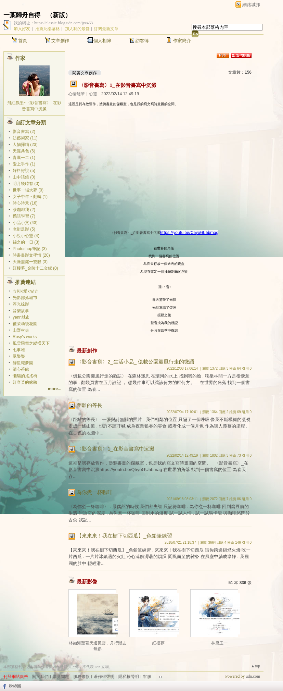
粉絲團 (15, 685)
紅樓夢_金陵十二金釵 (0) (35, 268)
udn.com (253, 676)
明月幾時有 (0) (26, 183)
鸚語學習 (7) (24, 216)
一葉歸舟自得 (21, 15)
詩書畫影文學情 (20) (31, 255)
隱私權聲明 (128, 676)
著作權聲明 (104, 676)
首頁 (22, 40)
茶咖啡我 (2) (24, 209)
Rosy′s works (25, 336)
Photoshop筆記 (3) (30, 248)
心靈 (93, 93)
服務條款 (81, 676)
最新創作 (87, 351)
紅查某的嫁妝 (25, 382)
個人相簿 (102, 40)
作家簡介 (182, 40)
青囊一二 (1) (24, 157)
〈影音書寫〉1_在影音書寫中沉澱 (117, 85)
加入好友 (22, 28)
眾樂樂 (19, 356)
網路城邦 (251, 4)
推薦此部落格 (47, 28)
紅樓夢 (158, 643)
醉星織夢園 (23, 362)
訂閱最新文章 (106, 28)
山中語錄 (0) (24, 177)
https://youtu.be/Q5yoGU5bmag (189, 232)
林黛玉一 (219, 643)
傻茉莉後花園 (25, 323)
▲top (255, 666)
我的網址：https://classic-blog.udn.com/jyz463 (53, 23)
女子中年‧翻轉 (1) (30, 196)
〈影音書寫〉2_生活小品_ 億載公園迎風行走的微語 (135, 362)
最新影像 (87, 581)
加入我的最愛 (77, 28)
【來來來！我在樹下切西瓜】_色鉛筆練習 (124, 536)
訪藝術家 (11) (25, 138)
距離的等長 (89, 405)
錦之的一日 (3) (26, 242)
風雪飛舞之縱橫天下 (31, 343)
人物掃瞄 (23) (25, 144)
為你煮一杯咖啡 (95, 492)
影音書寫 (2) (24, 131)
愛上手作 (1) (24, 164)
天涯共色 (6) (24, 151)
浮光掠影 (21, 304)
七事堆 (19, 349)
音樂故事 (21, 310)
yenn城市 (21, 317)
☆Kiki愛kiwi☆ (25, 291)
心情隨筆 (76, 93)
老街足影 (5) (24, 229)
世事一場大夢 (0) (28, 190)
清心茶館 (21, 369)
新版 (59, 15)
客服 (147, 676)
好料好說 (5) (24, 170)
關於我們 (40, 676)
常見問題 (61, 676)
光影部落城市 (25, 297)
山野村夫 (21, 330)
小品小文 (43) (25, 222)
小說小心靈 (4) (26, 235)
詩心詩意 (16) (25, 203)
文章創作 (60, 40)
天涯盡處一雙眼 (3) (30, 261)
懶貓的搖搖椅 (25, 375)
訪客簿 (142, 40)
